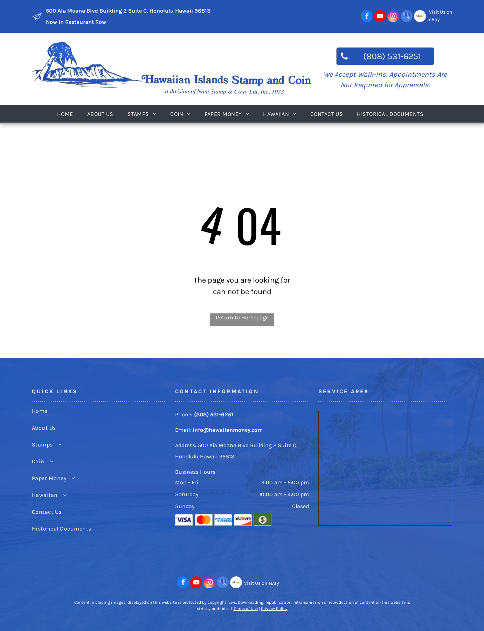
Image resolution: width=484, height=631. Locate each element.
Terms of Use (246, 608)
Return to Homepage (242, 317)
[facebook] (367, 17)
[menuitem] (67, 114)
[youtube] (380, 17)
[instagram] (393, 17)
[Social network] (420, 17)
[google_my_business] (407, 17)
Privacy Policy (274, 608)
